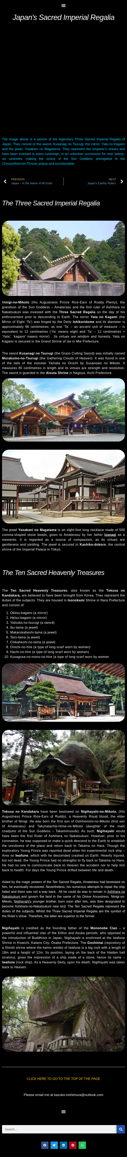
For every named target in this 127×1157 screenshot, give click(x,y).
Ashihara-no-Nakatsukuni (34, 906)
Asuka (80, 933)
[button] (63, 5)
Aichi (90, 373)
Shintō (10, 947)
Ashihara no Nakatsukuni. (69, 836)
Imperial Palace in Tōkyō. (41, 549)
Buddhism (39, 938)
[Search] (121, 1129)
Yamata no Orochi (63, 363)
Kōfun (62, 933)
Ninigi (23, 821)
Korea (88, 595)
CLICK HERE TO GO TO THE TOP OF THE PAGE (63, 1079)
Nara (104, 600)
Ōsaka (56, 942)
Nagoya (79, 373)
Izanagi (110, 535)
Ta (66, 326)
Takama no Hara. (91, 845)
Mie (79, 341)
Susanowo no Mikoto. (103, 363)
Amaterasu (63, 307)
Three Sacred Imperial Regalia (75, 911)
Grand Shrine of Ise (56, 341)
